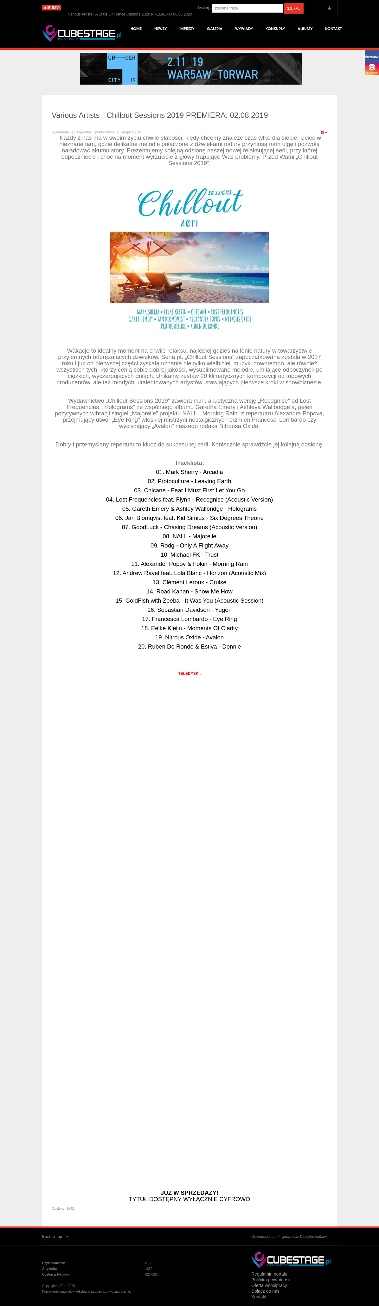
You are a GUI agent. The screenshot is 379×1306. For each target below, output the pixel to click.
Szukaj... (204, 7)
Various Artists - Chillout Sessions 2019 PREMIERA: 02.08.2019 (160, 115)
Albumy (305, 28)
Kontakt (333, 28)
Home (136, 28)
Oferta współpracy (269, 1285)
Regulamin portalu (269, 1274)
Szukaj (293, 8)
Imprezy (186, 28)
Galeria (214, 28)
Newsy (160, 28)
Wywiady (244, 28)
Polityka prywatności (271, 1279)
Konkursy (275, 28)
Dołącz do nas (265, 1291)
